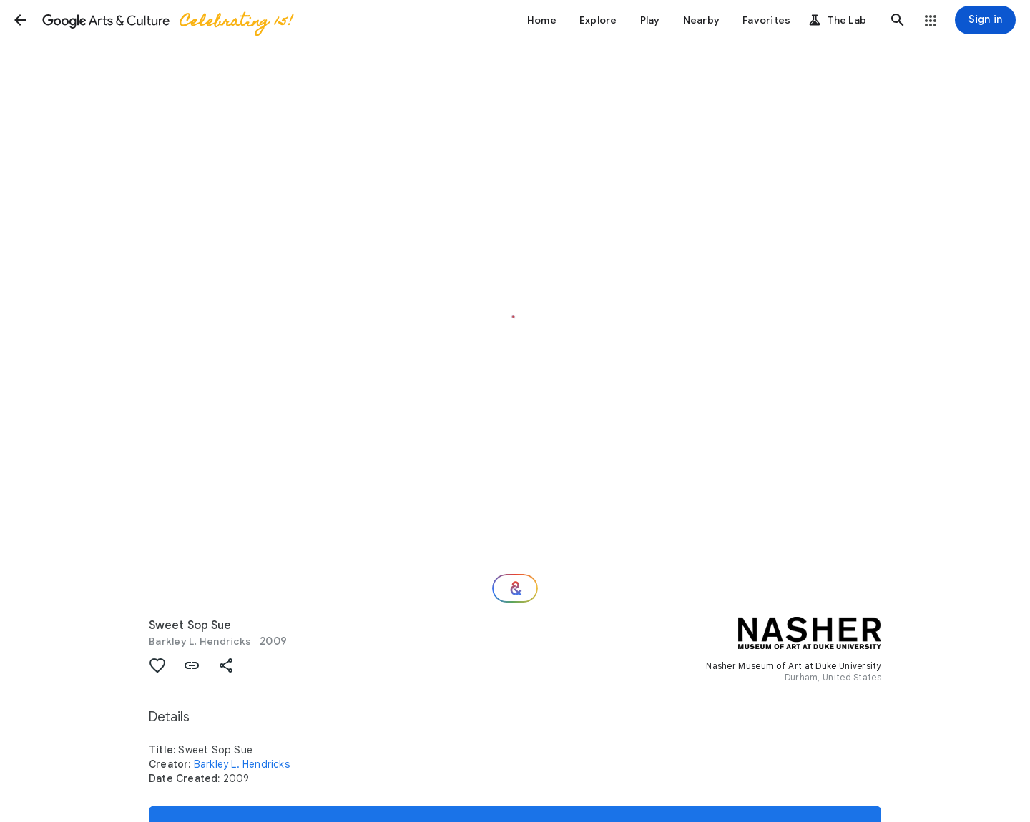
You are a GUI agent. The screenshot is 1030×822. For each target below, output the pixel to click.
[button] (20, 20)
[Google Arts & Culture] (166, 20)
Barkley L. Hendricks (200, 641)
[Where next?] (515, 588)
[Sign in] (985, 20)
